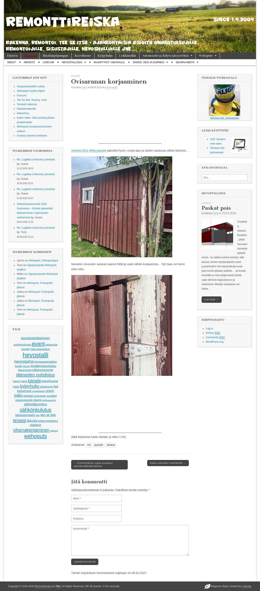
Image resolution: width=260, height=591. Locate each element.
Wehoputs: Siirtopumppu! (43, 260)
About (11, 62)
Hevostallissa (72, 62)
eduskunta (51, 344)
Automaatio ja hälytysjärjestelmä (166, 56)
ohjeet (50, 391)
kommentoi (111, 87)
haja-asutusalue (40, 349)
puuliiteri (52, 395)
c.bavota (246, 586)
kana (24, 381)
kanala (34, 380)
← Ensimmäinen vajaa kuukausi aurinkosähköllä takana (93, 464)
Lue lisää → (211, 299)
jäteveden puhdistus (35, 374)
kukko (16, 386)
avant (38, 344)
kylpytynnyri (46, 386)
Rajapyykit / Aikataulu (109, 62)
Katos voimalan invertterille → (168, 463)
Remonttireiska (43, 586)
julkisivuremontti (42, 370)
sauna (37, 400)
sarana (111, 444)
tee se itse (48, 415)
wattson (54, 430)
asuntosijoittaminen (35, 338)
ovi (89, 444)
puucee (75, 76)
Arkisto (29, 62)
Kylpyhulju (105, 56)
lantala (206, 203)
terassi (19, 420)
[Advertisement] (130, 117)
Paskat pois (216, 208)
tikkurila (32, 420)
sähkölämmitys (35, 404)
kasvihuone (50, 381)
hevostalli (35, 354)
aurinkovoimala (22, 344)
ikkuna (26, 366)
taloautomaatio (25, 415)
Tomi (24, 232)
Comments (215, 337)
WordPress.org (214, 341)
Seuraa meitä (185, 62)
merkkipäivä (38, 391)
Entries (213, 333)
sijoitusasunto (49, 400)
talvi (38, 415)
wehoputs (35, 436)
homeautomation (45, 361)
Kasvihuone (83, 56)
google (25, 349)
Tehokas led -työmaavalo (224, 101)
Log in (209, 328)
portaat (28, 395)
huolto (18, 366)
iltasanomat (25, 370)
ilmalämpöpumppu (43, 366)
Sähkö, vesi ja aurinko (148, 62)
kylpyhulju (29, 386)
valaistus (35, 425)
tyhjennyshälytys (48, 420)
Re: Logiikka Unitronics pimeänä (36, 159)
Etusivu (12, 56)
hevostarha (24, 361)
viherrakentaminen (31, 429)
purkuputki (40, 395)
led (56, 386)
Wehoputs (206, 56)
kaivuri (16, 381)
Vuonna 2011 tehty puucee (88, 150)
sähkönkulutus (35, 410)
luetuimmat (24, 391)
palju (18, 395)
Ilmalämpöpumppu (55, 56)
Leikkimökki (127, 56)
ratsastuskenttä (24, 400)
